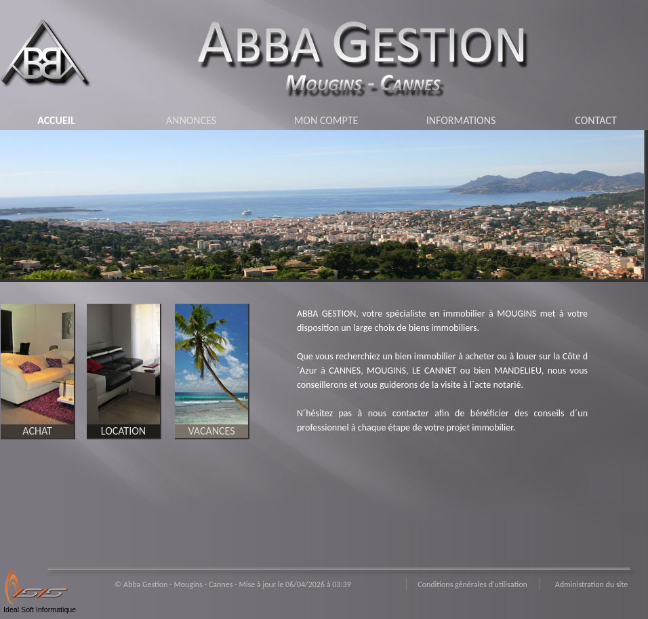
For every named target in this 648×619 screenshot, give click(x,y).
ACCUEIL (56, 120)
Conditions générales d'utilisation (472, 584)
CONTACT (595, 120)
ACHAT (37, 430)
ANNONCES (191, 120)
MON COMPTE (326, 120)
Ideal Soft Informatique (39, 609)
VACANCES (211, 430)
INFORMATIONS (461, 120)
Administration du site (591, 584)
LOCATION (123, 430)
